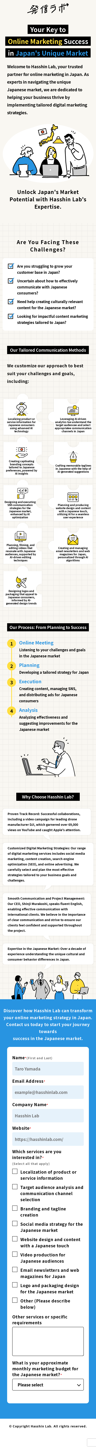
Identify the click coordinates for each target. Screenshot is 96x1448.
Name (32, 1057)
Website (21, 1128)
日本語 (85, 8)
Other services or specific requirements (40, 1319)
